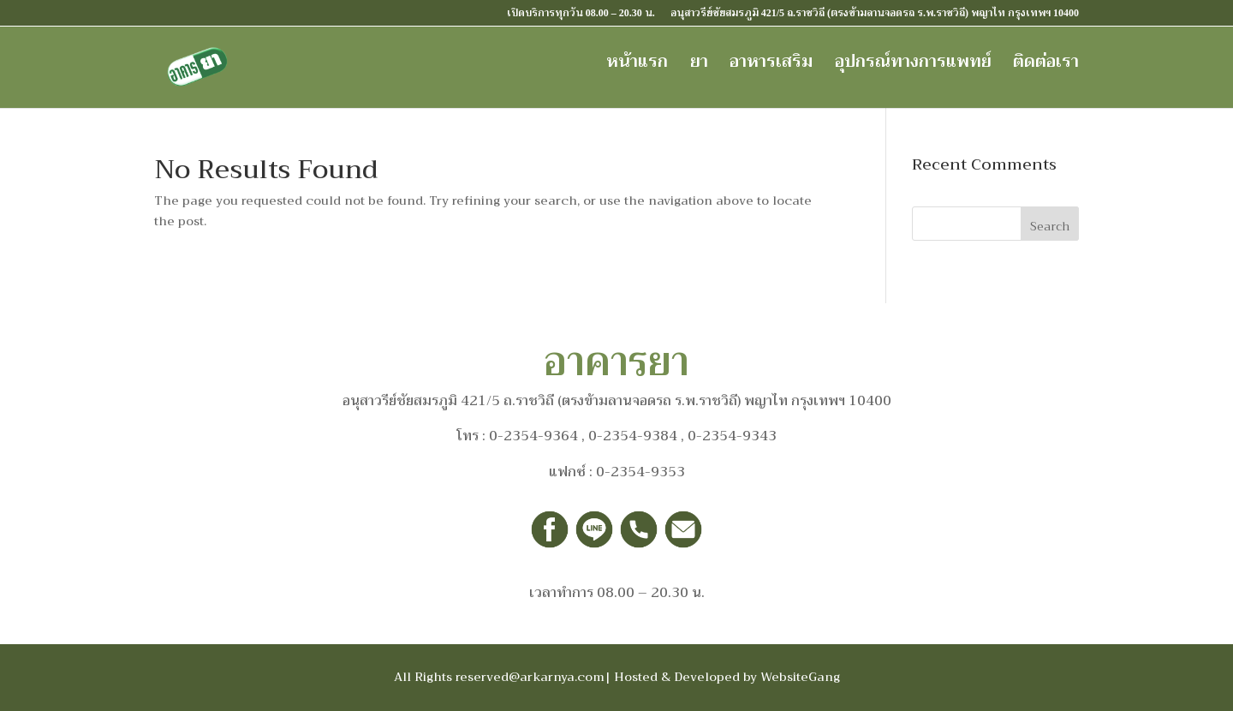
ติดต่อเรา (1046, 62)
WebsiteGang (800, 676)
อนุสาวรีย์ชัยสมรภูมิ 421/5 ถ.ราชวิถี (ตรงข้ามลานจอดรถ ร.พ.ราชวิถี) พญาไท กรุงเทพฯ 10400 (874, 13)
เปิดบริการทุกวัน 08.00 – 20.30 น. (581, 13)
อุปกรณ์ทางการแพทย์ (913, 62)
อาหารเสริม (771, 62)
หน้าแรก (637, 62)
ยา (699, 62)
